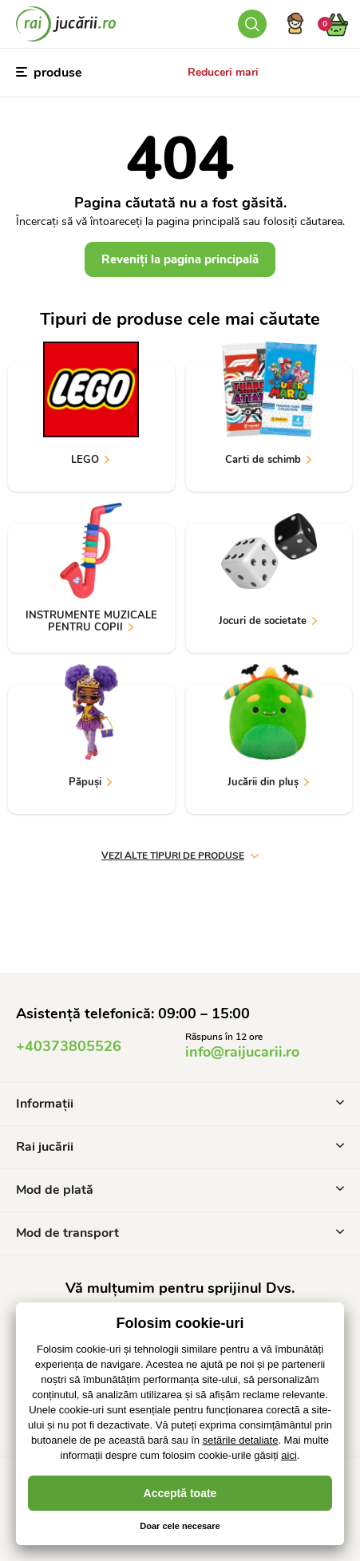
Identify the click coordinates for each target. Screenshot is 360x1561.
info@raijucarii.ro (242, 1051)
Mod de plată (180, 1190)
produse (49, 72)
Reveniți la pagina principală (180, 259)
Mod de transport (180, 1233)
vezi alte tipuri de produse (180, 855)
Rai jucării (180, 1147)
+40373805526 (68, 1046)
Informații (180, 1103)
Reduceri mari (223, 72)
